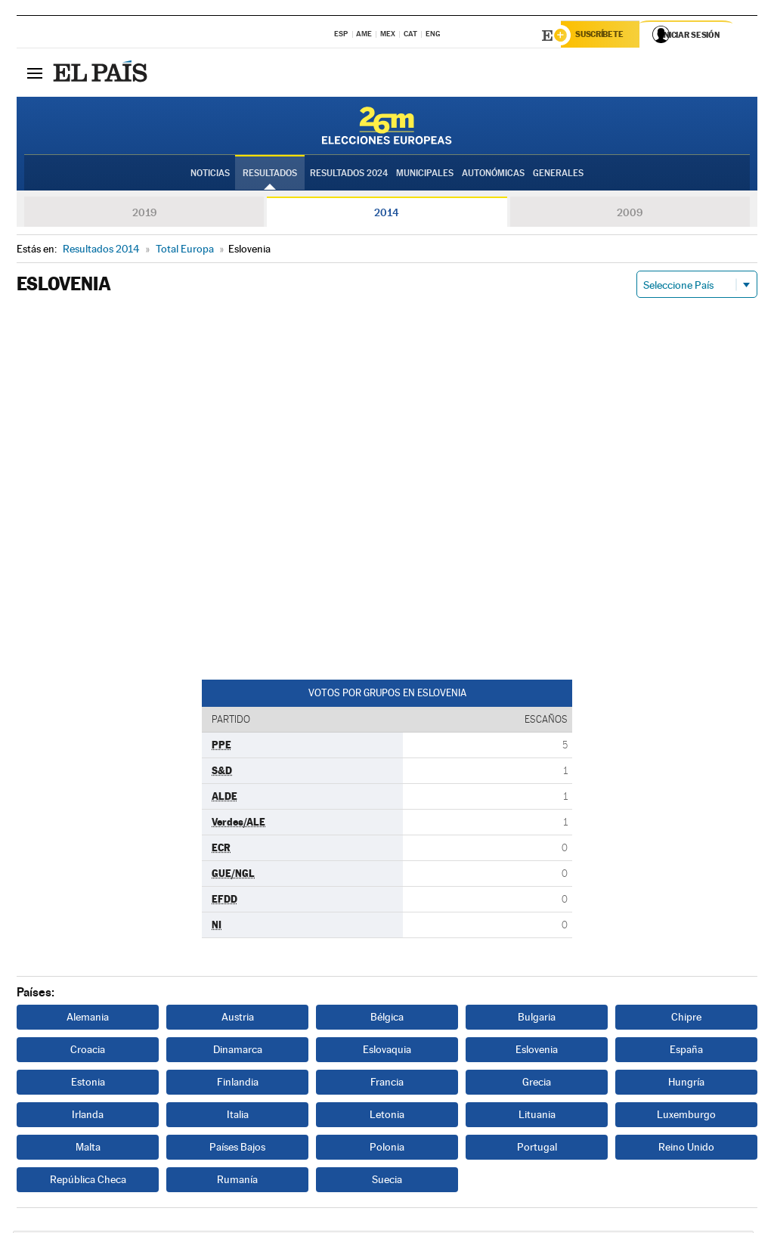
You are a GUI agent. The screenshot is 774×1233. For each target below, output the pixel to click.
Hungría (686, 1084)
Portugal (537, 1149)
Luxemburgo (686, 1117)
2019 (144, 215)
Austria (237, 1019)
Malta (88, 1149)
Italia (238, 1117)
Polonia (387, 1149)
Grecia (536, 1084)
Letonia (387, 1117)
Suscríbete (603, 35)
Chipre (686, 1019)
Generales (558, 174)
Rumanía (237, 1182)
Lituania (537, 1117)
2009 (629, 215)
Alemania (88, 1019)
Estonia (88, 1084)
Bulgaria (537, 1019)
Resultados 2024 (349, 174)
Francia (387, 1084)
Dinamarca (237, 1052)
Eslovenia (536, 1052)
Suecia (387, 1182)
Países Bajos (237, 1149)
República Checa (88, 1182)
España (686, 1052)
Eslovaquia (387, 1052)
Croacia (87, 1052)
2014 (386, 215)
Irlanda (88, 1117)
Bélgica (387, 1019)
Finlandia (238, 1084)
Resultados (270, 174)
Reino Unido (686, 1149)
